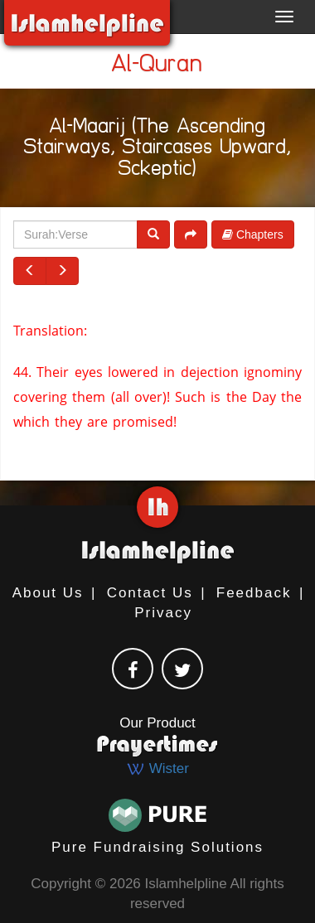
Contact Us (150, 593)
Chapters (253, 234)
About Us (48, 593)
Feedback (254, 593)
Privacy (163, 613)
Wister (157, 768)
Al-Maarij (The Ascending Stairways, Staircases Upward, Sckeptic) (157, 150)
